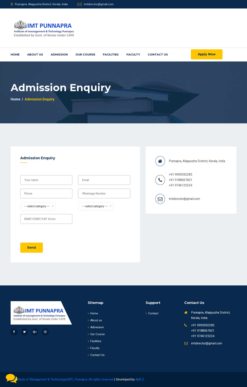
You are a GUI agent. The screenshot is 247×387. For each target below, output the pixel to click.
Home (15, 54)
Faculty (133, 54)
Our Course (85, 54)
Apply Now (207, 54)
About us (35, 54)
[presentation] (49, 231)
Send (31, 247)
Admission (59, 54)
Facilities (111, 54)
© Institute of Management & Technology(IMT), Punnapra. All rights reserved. (62, 379)
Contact (152, 313)
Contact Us (158, 54)
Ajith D (139, 379)
